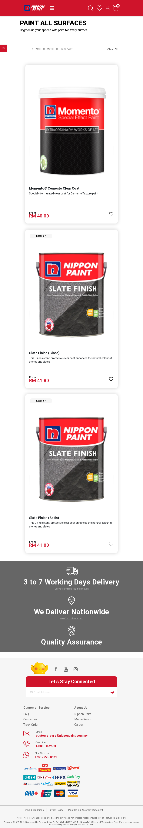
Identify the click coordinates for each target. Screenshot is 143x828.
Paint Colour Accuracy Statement (85, 810)
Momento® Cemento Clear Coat (54, 188)
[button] (111, 213)
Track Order (30, 724)
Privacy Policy (56, 810)
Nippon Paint (82, 714)
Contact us (30, 719)
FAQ (26, 714)
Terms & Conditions (33, 810)
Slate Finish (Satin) (44, 518)
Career (78, 724)
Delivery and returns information (72, 588)
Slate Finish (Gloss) (44, 353)
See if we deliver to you (71, 618)
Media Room (82, 719)
